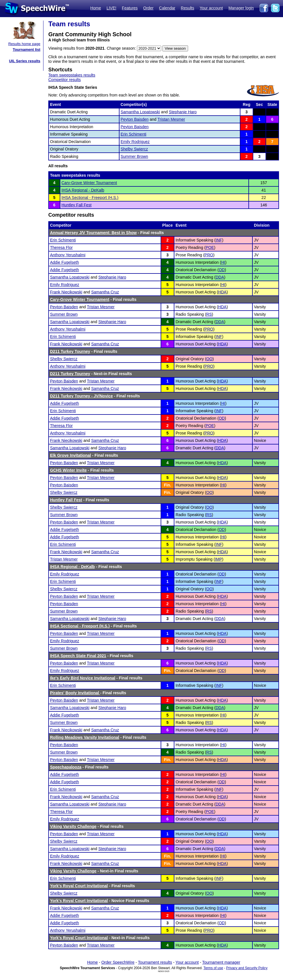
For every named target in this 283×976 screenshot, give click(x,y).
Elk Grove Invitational (70, 455)
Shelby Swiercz (134, 149)
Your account (211, 8)
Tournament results (155, 962)
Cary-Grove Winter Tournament (89, 182)
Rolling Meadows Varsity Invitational (84, 737)
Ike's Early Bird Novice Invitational (82, 678)
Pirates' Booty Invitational (75, 693)
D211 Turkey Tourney (70, 351)
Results (187, 8)
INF (219, 240)
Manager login (241, 8)
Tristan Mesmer (171, 119)
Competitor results (64, 79)
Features (129, 8)
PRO (208, 255)
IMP (218, 559)
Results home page (24, 44)
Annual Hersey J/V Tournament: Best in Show (93, 232)
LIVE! (111, 8)
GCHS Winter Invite (68, 470)
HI (223, 262)
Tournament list (26, 49)
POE (210, 247)
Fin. (167, 485)
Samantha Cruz (105, 292)
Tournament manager (221, 962)
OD (222, 269)
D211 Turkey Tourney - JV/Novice (81, 396)
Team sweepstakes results (71, 75)
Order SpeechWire (117, 962)
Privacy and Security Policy (247, 968)
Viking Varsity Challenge (73, 826)
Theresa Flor (61, 247)
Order (148, 8)
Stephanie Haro (183, 112)
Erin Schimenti (133, 134)
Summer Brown (134, 156)
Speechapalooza (65, 767)
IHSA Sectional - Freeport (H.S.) (89, 197)
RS (209, 314)
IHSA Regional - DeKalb (82, 190)
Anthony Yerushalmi (67, 255)
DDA (220, 277)
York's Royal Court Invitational (79, 886)
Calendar (167, 8)
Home (95, 8)
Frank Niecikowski (66, 292)
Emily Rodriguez (135, 141)
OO (209, 359)
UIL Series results (24, 61)
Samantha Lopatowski (140, 112)
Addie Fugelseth (64, 262)
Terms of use (213, 968)
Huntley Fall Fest (76, 205)
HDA (222, 292)
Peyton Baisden (135, 119)
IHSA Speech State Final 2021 (78, 655)
